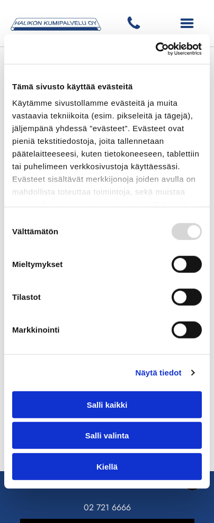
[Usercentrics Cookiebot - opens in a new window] (155, 49)
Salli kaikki (107, 404)
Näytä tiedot (159, 372)
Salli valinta (107, 435)
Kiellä (107, 466)
